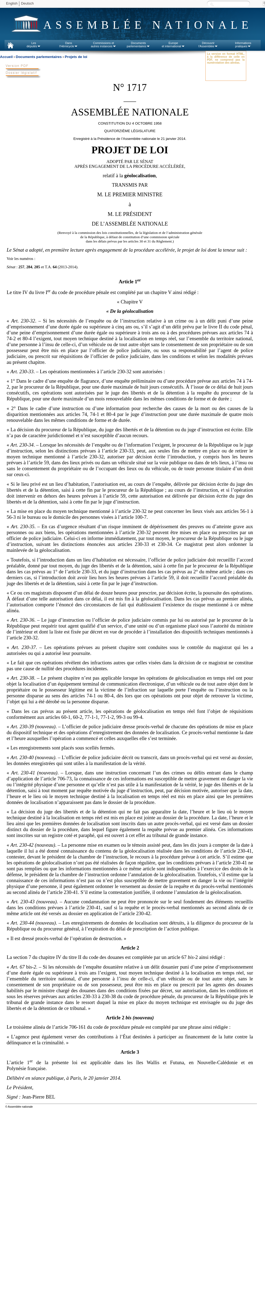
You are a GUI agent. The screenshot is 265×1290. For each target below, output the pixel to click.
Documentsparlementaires (138, 44)
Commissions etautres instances (103, 44)
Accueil (6, 57)
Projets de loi (76, 57)
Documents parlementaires (39, 57)
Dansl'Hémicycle (68, 44)
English (12, 3)
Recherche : (212, 4)
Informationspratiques (243, 44)
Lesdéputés (34, 44)
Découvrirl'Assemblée (208, 44)
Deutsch (27, 3)
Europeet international (173, 44)
